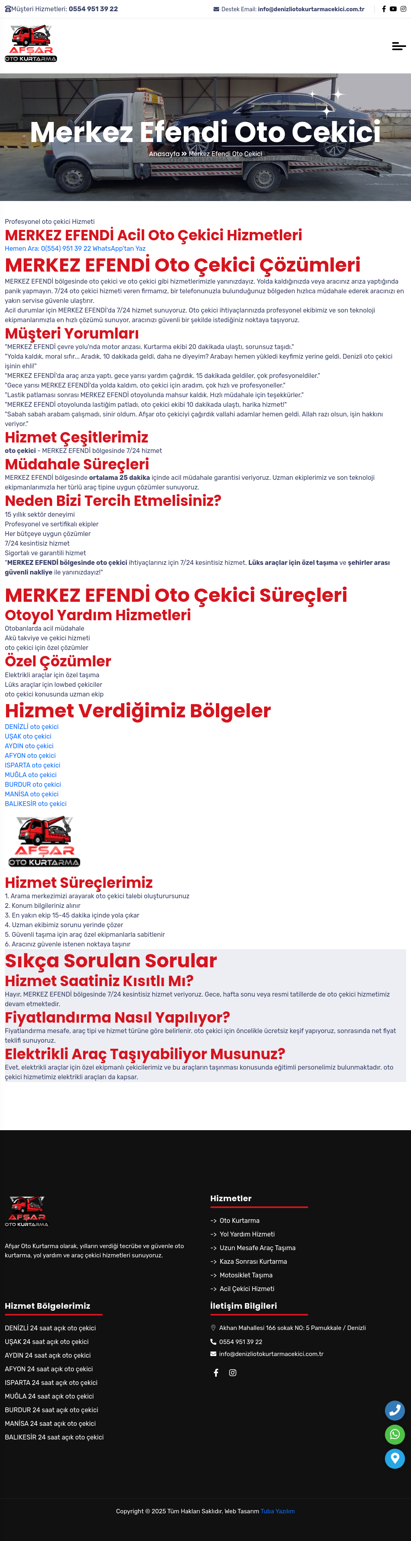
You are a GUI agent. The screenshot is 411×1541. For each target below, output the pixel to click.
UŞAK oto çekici (28, 736)
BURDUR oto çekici (33, 784)
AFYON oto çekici (30, 755)
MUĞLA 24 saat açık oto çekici (49, 1396)
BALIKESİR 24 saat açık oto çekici (54, 1437)
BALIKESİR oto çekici (36, 804)
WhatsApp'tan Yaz (118, 248)
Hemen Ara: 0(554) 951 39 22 (48, 248)
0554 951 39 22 (236, 1342)
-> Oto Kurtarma (235, 1220)
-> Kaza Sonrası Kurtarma (248, 1261)
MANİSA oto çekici (32, 794)
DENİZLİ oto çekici (32, 727)
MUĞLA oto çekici (31, 775)
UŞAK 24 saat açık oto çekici (47, 1342)
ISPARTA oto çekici (32, 765)
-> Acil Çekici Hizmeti (242, 1289)
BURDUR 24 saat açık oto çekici (51, 1410)
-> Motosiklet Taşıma (241, 1275)
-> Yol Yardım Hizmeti (242, 1234)
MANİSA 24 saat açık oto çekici (50, 1423)
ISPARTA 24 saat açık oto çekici (51, 1383)
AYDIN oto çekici (29, 746)
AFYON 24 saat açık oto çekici (49, 1369)
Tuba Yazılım (277, 1511)
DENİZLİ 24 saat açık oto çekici (50, 1328)
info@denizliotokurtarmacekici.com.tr (267, 1354)
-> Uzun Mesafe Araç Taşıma (253, 1248)
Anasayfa (168, 153)
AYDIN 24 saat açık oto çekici (48, 1355)
